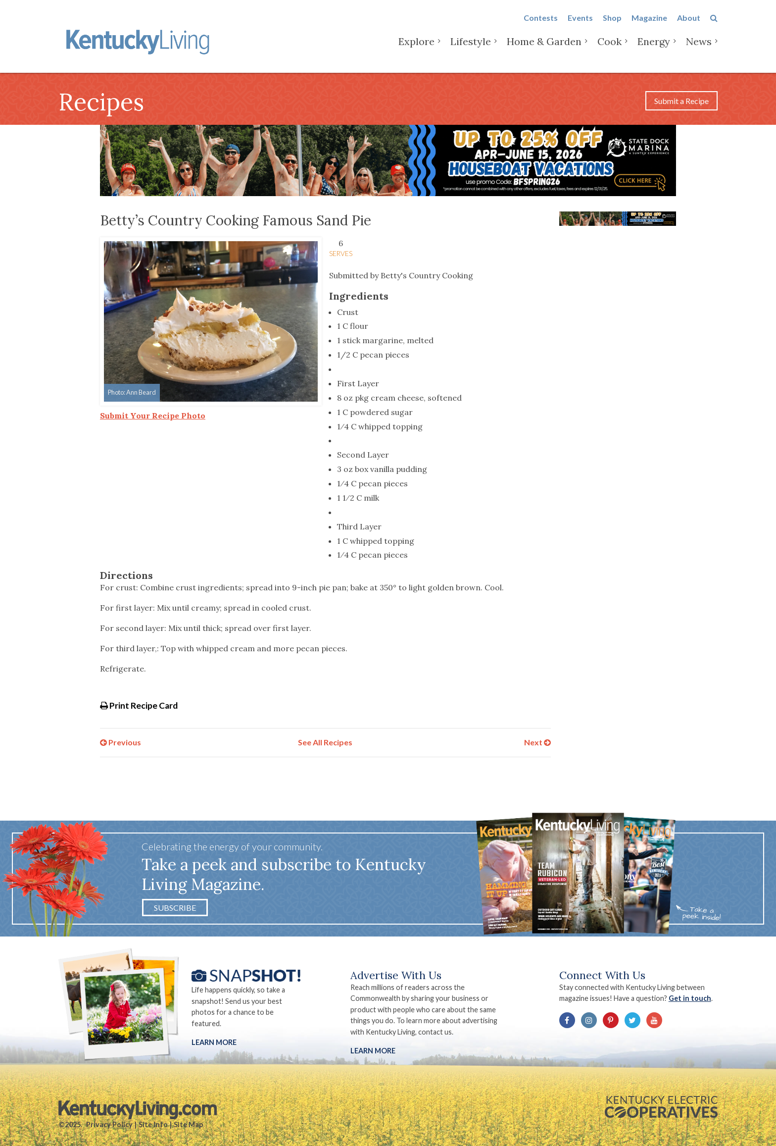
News (699, 49)
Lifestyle (470, 49)
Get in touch (690, 998)
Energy (653, 49)
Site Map (188, 1124)
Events (580, 25)
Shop (612, 25)
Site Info (153, 1124)
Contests (541, 25)
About (688, 25)
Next (537, 742)
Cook (609, 49)
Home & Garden (544, 49)
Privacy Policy (109, 1124)
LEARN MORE (372, 1050)
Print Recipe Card (139, 705)
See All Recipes (325, 742)
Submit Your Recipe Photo (152, 415)
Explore (416, 49)
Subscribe (175, 907)
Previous (120, 742)
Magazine (649, 25)
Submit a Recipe (681, 100)
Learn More (214, 1042)
